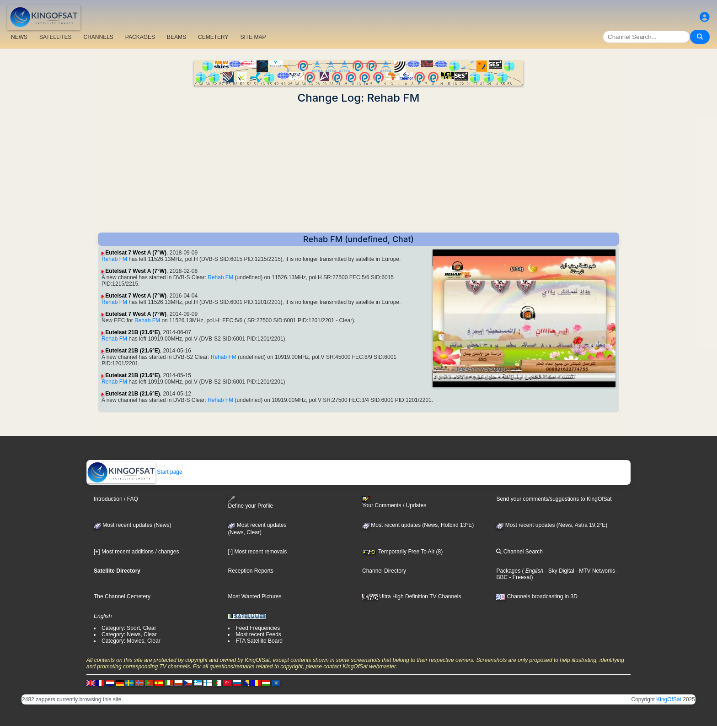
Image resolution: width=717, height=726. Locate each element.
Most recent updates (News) (132, 525)
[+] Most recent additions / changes (136, 551)
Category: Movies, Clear (131, 641)
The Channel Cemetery (122, 596)
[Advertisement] (358, 168)
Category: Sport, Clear (129, 628)
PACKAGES (140, 37)
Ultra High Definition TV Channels (411, 596)
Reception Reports (250, 571)
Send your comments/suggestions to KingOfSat (553, 499)
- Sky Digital (558, 571)
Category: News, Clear (129, 634)
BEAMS (176, 37)
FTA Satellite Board (259, 641)
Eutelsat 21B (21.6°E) (132, 332)
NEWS (19, 37)
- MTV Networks (594, 571)
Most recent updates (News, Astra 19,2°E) (551, 525)
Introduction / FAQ (116, 499)
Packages (508, 571)
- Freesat (519, 577)
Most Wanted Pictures (254, 596)
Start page (134, 472)
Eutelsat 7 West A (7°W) (135, 252)
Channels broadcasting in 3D (536, 596)
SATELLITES (55, 37)
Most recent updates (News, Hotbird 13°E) (418, 525)
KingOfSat (668, 699)
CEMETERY (213, 37)
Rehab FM (114, 259)
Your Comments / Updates (394, 502)
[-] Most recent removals (257, 551)
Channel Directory (384, 571)
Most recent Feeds (258, 634)
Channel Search (519, 551)
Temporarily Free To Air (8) (402, 551)
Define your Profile (250, 502)
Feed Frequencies (257, 628)
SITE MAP (253, 37)
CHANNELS (98, 37)
